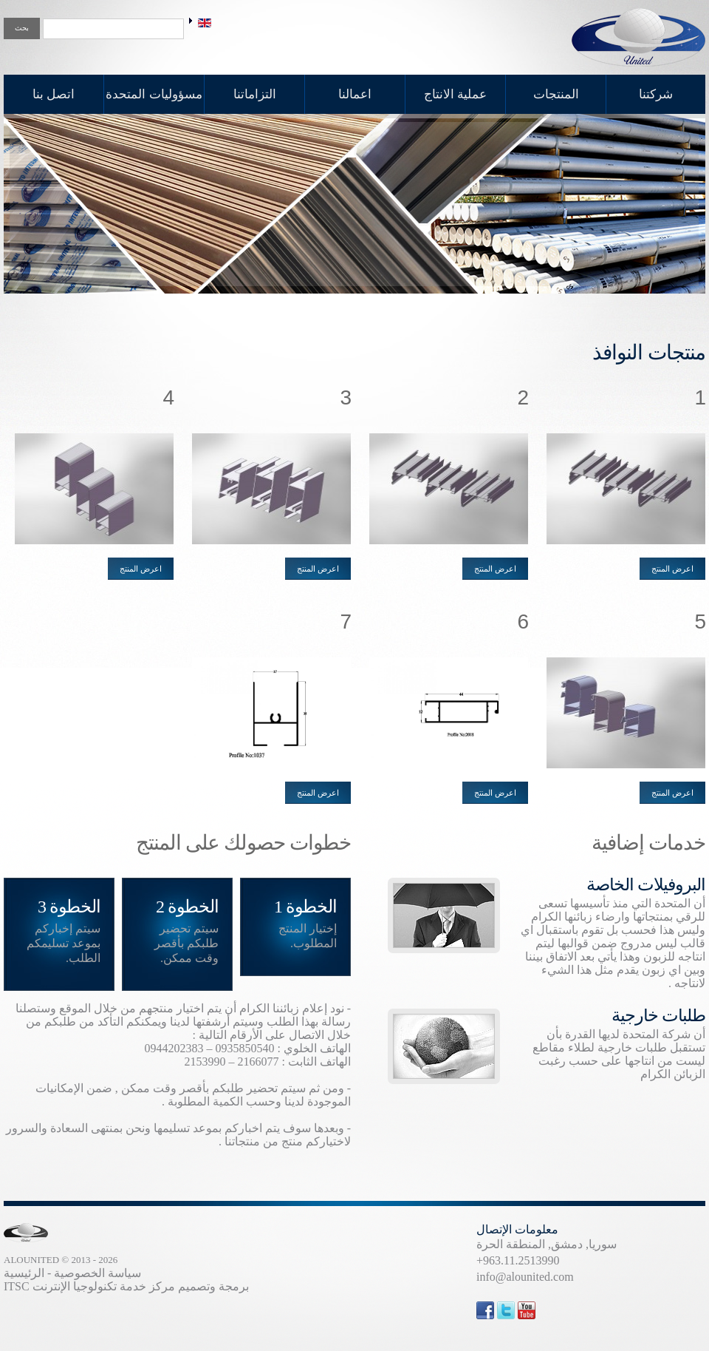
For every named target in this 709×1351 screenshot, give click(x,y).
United (638, 37)
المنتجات (556, 94)
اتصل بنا (53, 94)
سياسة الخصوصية (97, 1273)
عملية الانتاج (455, 94)
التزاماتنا (254, 94)
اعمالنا (354, 94)
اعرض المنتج (672, 568)
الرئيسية (24, 1273)
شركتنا (656, 94)
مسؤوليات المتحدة (154, 94)
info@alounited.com (525, 1276)
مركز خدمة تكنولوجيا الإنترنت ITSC (89, 1286)
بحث (22, 28)
